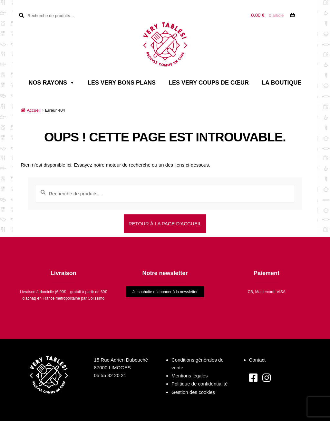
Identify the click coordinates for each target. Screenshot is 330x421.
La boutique (281, 82)
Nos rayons (52, 82)
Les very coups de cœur (209, 82)
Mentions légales (189, 375)
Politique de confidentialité (199, 383)
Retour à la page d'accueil (165, 223)
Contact (257, 360)
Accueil (33, 110)
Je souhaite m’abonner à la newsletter (165, 292)
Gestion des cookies (193, 392)
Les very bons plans (122, 82)
